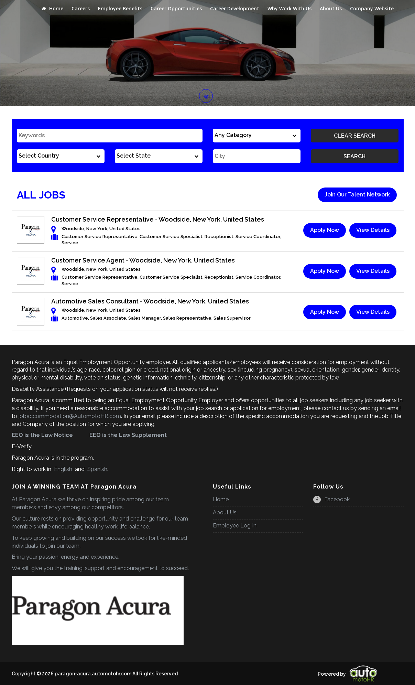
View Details (373, 230)
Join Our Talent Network (357, 194)
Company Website (372, 8)
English (63, 469)
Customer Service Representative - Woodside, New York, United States (157, 219)
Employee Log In (234, 525)
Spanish (96, 469)
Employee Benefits (120, 8)
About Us (331, 8)
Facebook (331, 499)
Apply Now (324, 230)
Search (354, 156)
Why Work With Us (289, 8)
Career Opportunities (176, 8)
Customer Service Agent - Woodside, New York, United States (143, 260)
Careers (81, 8)
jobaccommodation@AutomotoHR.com (70, 416)
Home (52, 8)
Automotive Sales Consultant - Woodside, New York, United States (150, 301)
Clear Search (354, 135)
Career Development (234, 8)
